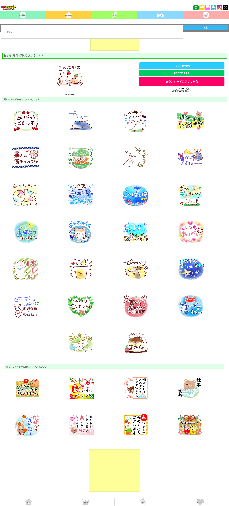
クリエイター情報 (181, 66)
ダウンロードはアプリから (182, 81)
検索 (205, 27)
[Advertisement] (114, 43)
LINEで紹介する (182, 73)
